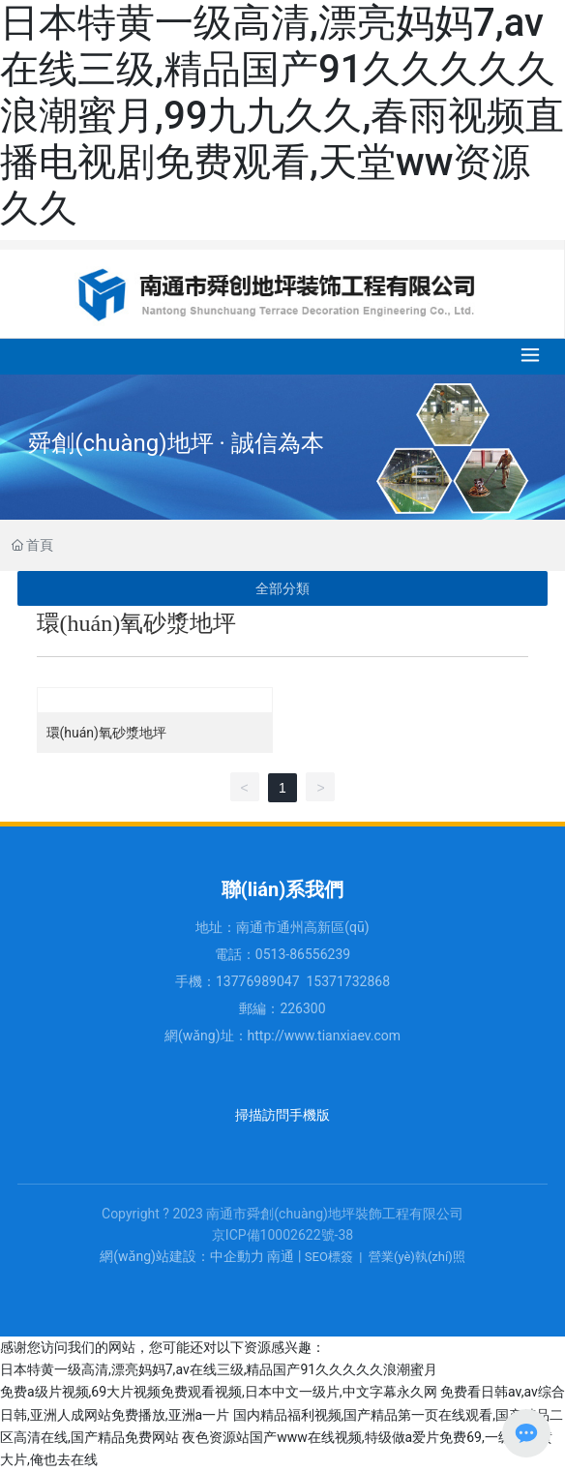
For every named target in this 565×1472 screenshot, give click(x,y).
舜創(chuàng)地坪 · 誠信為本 (176, 443)
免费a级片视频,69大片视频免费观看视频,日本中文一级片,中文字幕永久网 (218, 1391)
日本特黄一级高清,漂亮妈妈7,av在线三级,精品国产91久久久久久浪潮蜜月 (218, 1369)
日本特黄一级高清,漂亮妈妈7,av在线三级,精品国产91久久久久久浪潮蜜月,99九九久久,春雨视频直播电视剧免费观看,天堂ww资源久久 (282, 115)
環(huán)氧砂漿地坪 (106, 732)
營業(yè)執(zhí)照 (417, 1256)
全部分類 (282, 588)
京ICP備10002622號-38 (282, 1235)
